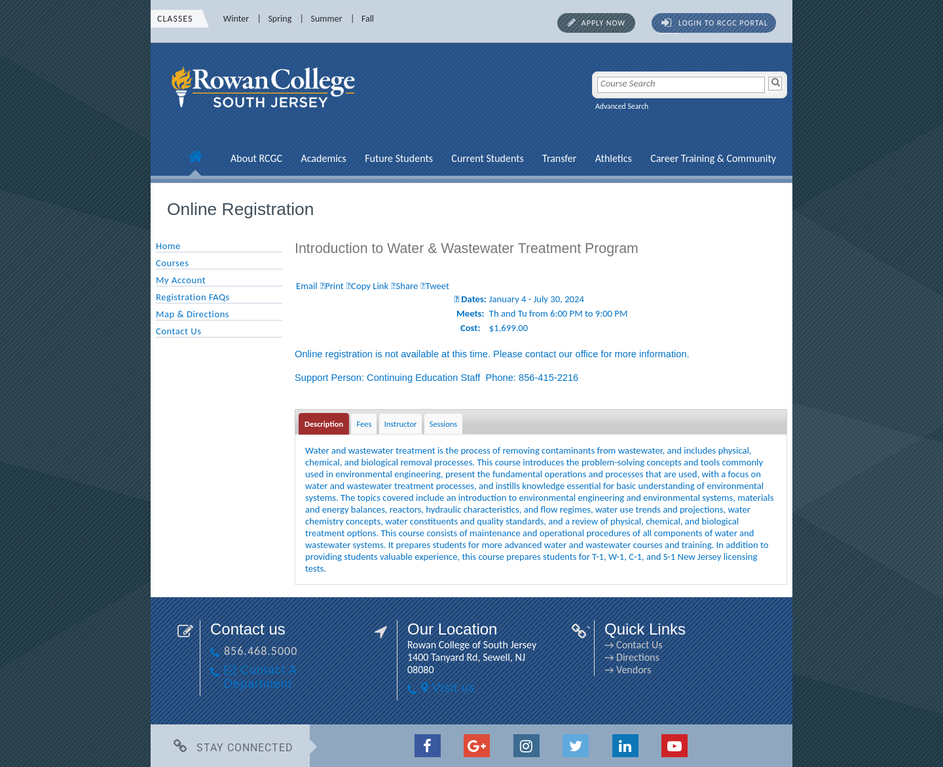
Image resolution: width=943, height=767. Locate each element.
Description (324, 424)
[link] (265, 115)
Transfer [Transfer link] (559, 158)
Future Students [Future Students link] (399, 158)
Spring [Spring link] (279, 18)
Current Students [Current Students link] (487, 158)
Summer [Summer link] (326, 18)
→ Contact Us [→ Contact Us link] (633, 645)
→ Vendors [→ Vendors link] (627, 669)
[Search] (775, 83)
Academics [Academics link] (323, 158)
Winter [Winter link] (236, 18)
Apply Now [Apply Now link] (603, 23)
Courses (172, 263)
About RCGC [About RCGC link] (256, 158)
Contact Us (178, 331)
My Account (181, 280)
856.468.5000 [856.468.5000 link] (260, 651)
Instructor (400, 424)
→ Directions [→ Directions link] (631, 657)
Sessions (444, 424)
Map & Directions (192, 314)
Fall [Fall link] (367, 18)
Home (168, 246)
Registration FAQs (193, 297)
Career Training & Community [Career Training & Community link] (713, 158)
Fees (363, 424)
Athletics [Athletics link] (613, 158)
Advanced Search (621, 106)
